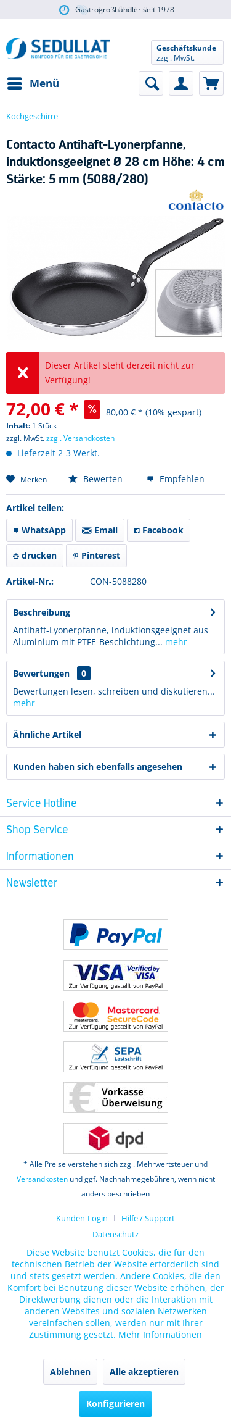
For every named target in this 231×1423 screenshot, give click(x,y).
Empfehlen (176, 479)
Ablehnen (70, 1371)
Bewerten (95, 479)
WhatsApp (39, 530)
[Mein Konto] (181, 83)
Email (100, 530)
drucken (35, 555)
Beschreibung (41, 612)
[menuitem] (32, 83)
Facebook (159, 530)
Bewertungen (41, 673)
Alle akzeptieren (144, 1371)
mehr (175, 642)
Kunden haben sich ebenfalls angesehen (97, 766)
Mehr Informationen (160, 1334)
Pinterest (96, 555)
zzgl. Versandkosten (80, 438)
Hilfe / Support (148, 1218)
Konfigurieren (115, 1403)
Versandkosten (42, 1179)
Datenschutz (115, 1234)
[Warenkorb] (211, 83)
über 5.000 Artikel (115, 10)
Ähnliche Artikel (47, 734)
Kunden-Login (82, 1218)
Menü (33, 81)
